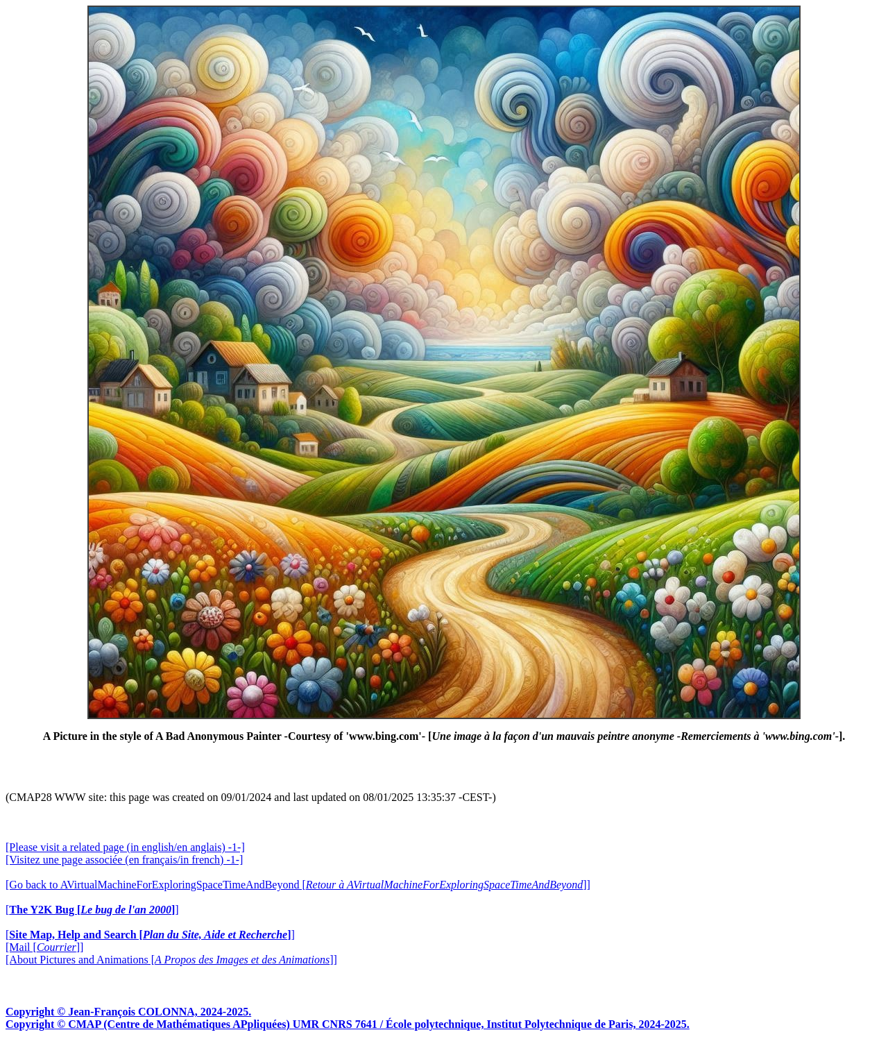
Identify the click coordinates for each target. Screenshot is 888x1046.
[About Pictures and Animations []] (171, 959)
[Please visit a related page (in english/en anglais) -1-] (125, 847)
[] (92, 910)
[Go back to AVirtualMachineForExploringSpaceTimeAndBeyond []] (298, 885)
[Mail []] (44, 947)
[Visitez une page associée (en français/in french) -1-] (124, 860)
